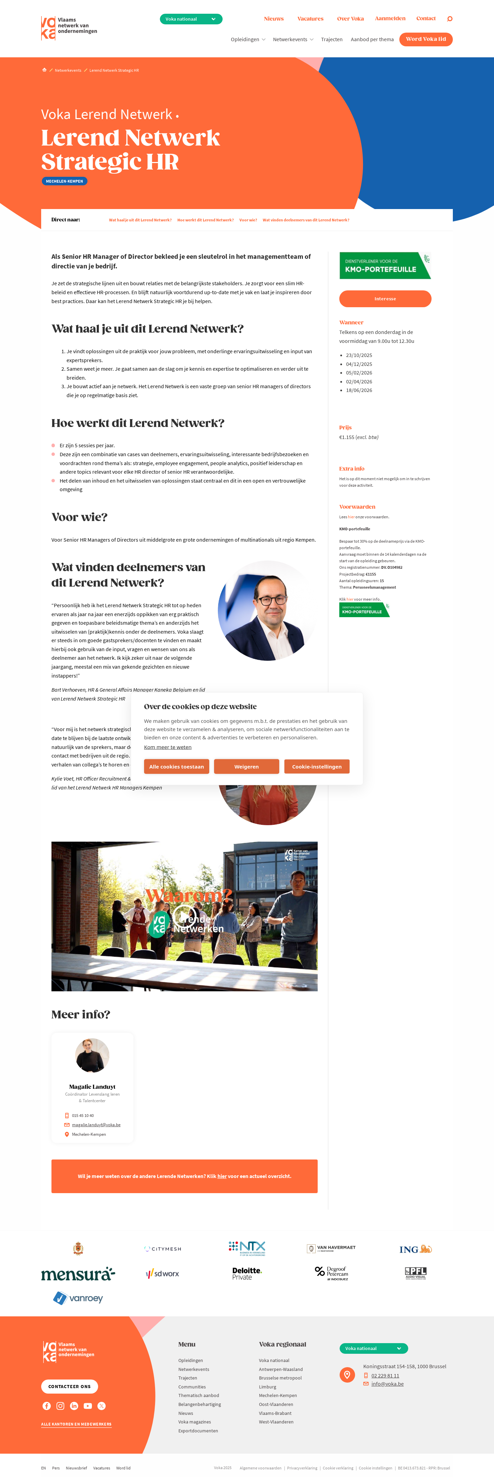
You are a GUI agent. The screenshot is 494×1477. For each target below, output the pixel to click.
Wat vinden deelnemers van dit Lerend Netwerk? (306, 219)
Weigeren (246, 766)
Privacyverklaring (302, 1467)
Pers (56, 1467)
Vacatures (310, 19)
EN (43, 1467)
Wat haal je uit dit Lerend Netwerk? (140, 219)
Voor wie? (248, 219)
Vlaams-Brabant (275, 1413)
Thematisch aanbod (198, 1395)
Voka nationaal (274, 1360)
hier (351, 516)
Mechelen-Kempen (278, 1395)
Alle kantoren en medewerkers (76, 1424)
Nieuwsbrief (76, 1467)
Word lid (123, 1467)
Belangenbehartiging (199, 1404)
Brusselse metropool (280, 1378)
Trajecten (332, 39)
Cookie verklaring (338, 1467)
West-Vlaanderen (276, 1422)
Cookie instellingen (375, 1467)
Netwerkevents (290, 39)
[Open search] (450, 19)
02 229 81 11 (381, 1375)
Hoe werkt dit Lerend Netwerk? (205, 219)
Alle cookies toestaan (176, 766)
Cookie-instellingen (317, 766)
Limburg (267, 1387)
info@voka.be (383, 1383)
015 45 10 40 (79, 1115)
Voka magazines (194, 1422)
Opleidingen (245, 39)
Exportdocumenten (198, 1431)
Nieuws (274, 19)
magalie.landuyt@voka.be (92, 1125)
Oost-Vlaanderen (276, 1404)
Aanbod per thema (372, 39)
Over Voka (350, 19)
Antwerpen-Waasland (281, 1369)
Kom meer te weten (168, 746)
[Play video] (184, 916)
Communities (192, 1387)
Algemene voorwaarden (261, 1467)
